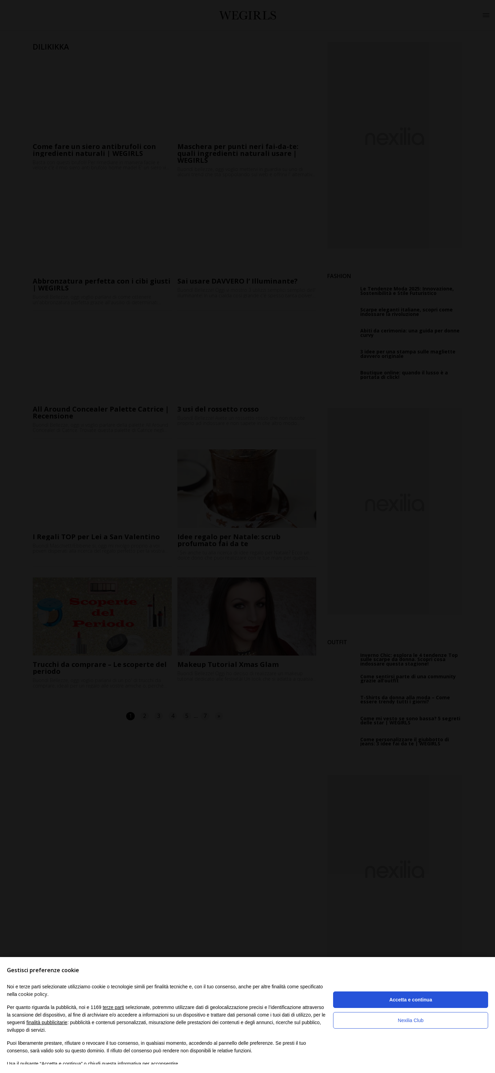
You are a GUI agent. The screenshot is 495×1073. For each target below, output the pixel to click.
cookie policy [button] (32, 994)
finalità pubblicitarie (46, 1022)
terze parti (113, 1007)
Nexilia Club (411, 1020)
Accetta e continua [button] (410, 999)
